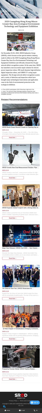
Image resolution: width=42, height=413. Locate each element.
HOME (5, 14)
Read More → (13, 137)
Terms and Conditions (26, 400)
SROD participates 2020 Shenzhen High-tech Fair (20, 89)
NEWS (12, 14)
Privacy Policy (13, 400)
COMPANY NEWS (22, 14)
